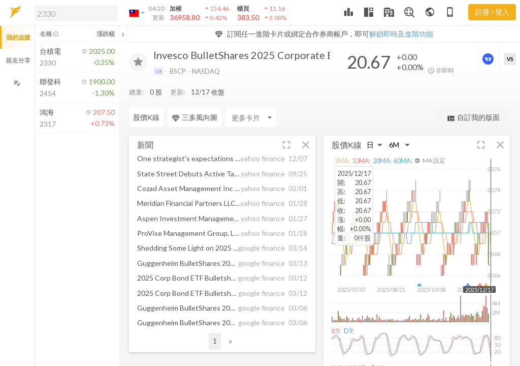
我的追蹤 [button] (18, 37)
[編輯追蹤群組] (17, 83)
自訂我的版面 (473, 118)
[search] (76, 13)
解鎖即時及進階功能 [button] (401, 33)
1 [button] (215, 341)
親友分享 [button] (18, 60)
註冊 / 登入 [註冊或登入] (492, 12)
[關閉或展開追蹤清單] (122, 34)
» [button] (230, 341)
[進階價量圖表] (489, 59)
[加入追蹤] (138, 62)
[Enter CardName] (154, 117)
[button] (74, 12)
